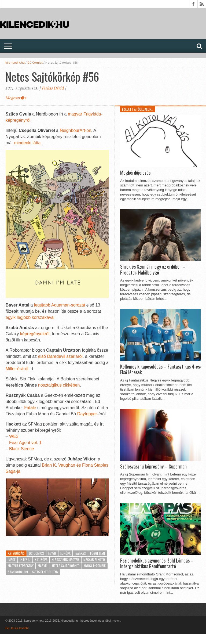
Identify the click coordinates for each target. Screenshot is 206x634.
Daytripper (87, 414)
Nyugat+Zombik (95, 565)
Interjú (25, 559)
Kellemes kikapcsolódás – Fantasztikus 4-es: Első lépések (160, 369)
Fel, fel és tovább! (17, 628)
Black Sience (21, 448)
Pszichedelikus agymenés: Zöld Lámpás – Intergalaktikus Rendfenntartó (157, 563)
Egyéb (52, 553)
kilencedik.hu (15, 62)
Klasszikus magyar (65, 559)
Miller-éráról (17, 368)
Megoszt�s (15, 98)
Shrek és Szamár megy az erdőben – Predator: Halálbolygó (153, 269)
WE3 (14, 436)
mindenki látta (27, 143)
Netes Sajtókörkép (66, 565)
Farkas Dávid (53, 88)
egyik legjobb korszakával (30, 317)
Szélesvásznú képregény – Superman (153, 467)
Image (12, 559)
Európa (65, 553)
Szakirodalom (18, 572)
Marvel (43, 565)
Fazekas (80, 553)
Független (97, 553)
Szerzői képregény (45, 572)
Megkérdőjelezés (135, 173)
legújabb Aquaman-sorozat (59, 305)
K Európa (41, 559)
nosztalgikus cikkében (59, 385)
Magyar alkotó (94, 559)
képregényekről (34, 334)
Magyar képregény (21, 565)
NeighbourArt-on (75, 130)
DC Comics (35, 62)
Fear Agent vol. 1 (25, 442)
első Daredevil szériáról (60, 356)
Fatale (30, 407)
